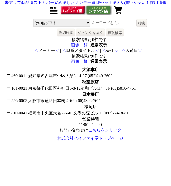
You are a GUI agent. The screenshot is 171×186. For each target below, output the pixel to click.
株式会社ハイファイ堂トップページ (90, 138)
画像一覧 (79, 45)
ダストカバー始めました (52, 2)
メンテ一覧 (85, 2)
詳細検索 (66, 32)
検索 (141, 23)
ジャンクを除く (90, 32)
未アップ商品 (17, 2)
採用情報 (158, 2)
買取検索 (115, 33)
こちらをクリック (104, 130)
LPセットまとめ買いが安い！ (123, 2)
